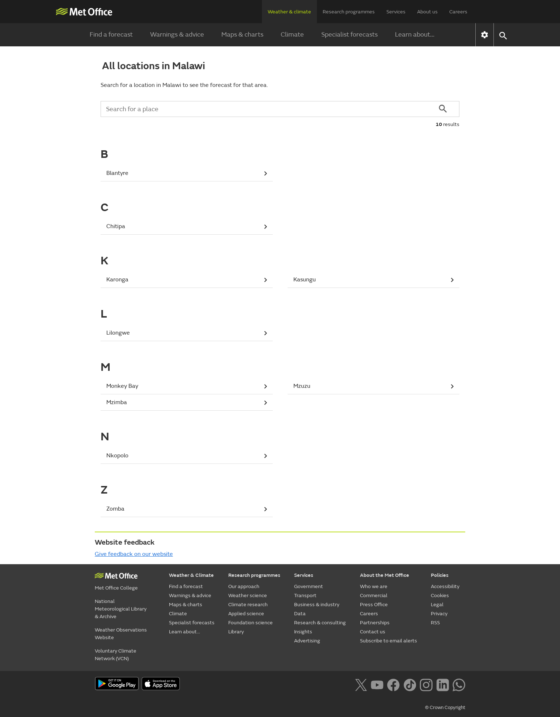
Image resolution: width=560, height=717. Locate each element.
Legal (437, 604)
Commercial (373, 595)
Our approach (243, 586)
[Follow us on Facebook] (393, 684)
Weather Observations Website (121, 634)
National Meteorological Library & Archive (121, 609)
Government (308, 586)
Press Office (374, 604)
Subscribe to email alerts (388, 641)
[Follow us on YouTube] (377, 684)
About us (427, 12)
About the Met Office (384, 575)
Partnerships (375, 623)
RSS (435, 623)
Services (396, 12)
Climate (292, 34)
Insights (303, 632)
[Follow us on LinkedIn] (442, 684)
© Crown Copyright (445, 707)
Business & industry (316, 604)
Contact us (372, 632)
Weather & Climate (191, 575)
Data (300, 614)
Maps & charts (242, 34)
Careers (458, 12)
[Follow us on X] (361, 684)
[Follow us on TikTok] (409, 684)
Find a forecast (111, 34)
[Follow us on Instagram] (426, 684)
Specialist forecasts (349, 34)
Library (236, 632)
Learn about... (414, 34)
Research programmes (349, 12)
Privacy (439, 614)
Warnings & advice (177, 34)
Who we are (373, 586)
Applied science (246, 614)
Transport (305, 595)
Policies (440, 575)
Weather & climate (289, 12)
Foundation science (250, 623)
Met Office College (116, 588)
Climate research (248, 604)
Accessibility (445, 586)
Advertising (307, 641)
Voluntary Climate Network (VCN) (115, 655)
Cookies (440, 595)
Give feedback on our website (134, 554)
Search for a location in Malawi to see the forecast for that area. (184, 85)
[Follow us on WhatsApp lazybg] (459, 684)
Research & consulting (320, 623)
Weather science (247, 595)
